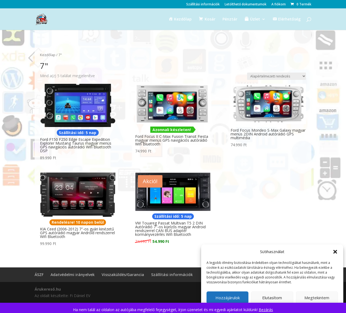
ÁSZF (39, 274)
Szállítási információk (203, 4)
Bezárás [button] (266, 309)
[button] (335, 251)
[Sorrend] (276, 76)
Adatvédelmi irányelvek (73, 274)
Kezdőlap (47, 54)
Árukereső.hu (48, 289)
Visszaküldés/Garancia (123, 274)
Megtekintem (316, 297)
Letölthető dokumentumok (246, 4)
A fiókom (278, 4)
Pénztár (229, 19)
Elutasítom (272, 297)
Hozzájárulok (227, 297)
